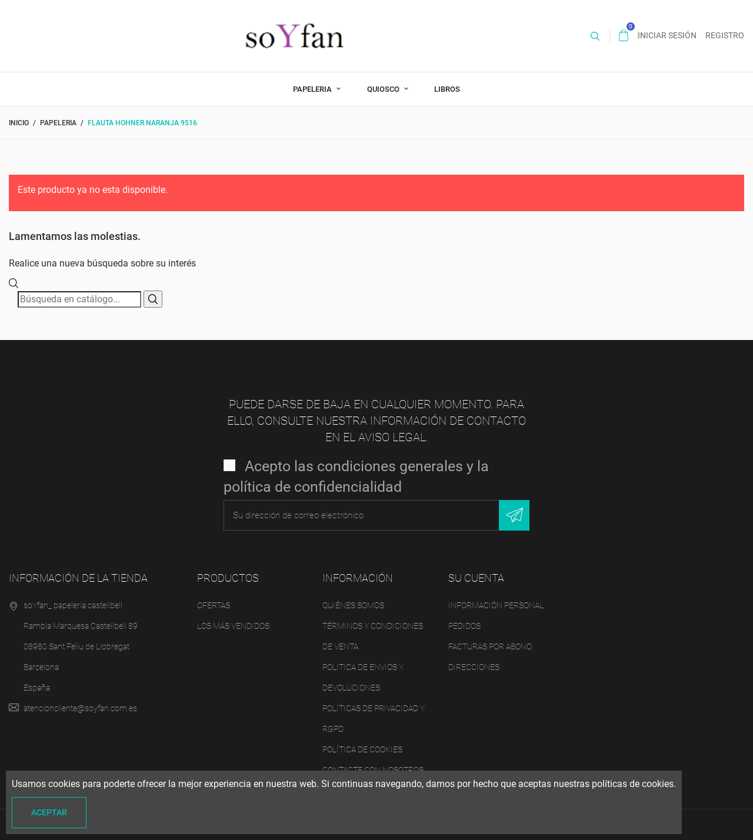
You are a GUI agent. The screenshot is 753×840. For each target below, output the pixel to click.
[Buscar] (79, 299)
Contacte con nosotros (373, 770)
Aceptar (49, 812)
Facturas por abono (490, 646)
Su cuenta (476, 578)
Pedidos (464, 626)
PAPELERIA (313, 89)
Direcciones (473, 667)
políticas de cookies (633, 783)
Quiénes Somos (353, 605)
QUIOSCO (384, 89)
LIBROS (447, 89)
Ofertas (213, 605)
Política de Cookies (362, 749)
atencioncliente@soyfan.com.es (80, 708)
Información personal (496, 605)
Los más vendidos (233, 626)
